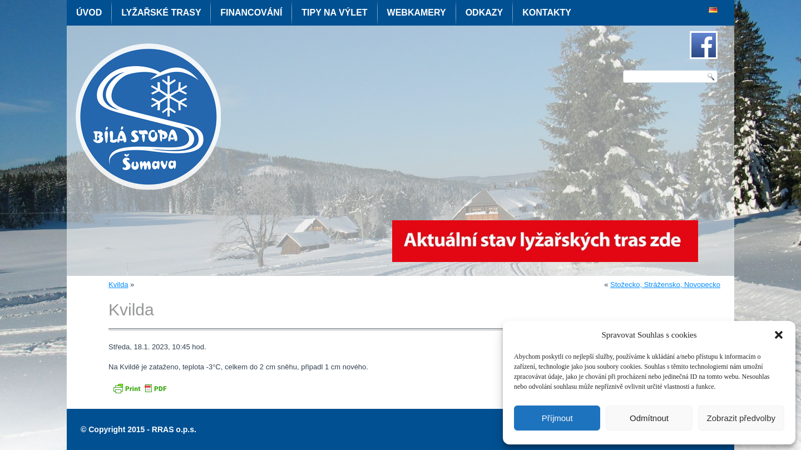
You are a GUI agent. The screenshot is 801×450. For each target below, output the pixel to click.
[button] (778, 334)
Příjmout (557, 418)
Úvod (89, 12)
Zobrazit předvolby (741, 418)
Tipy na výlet (334, 12)
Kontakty (546, 12)
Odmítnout (649, 418)
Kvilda (118, 284)
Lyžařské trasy (161, 12)
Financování (251, 12)
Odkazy (484, 12)
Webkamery (416, 12)
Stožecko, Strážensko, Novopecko (665, 284)
